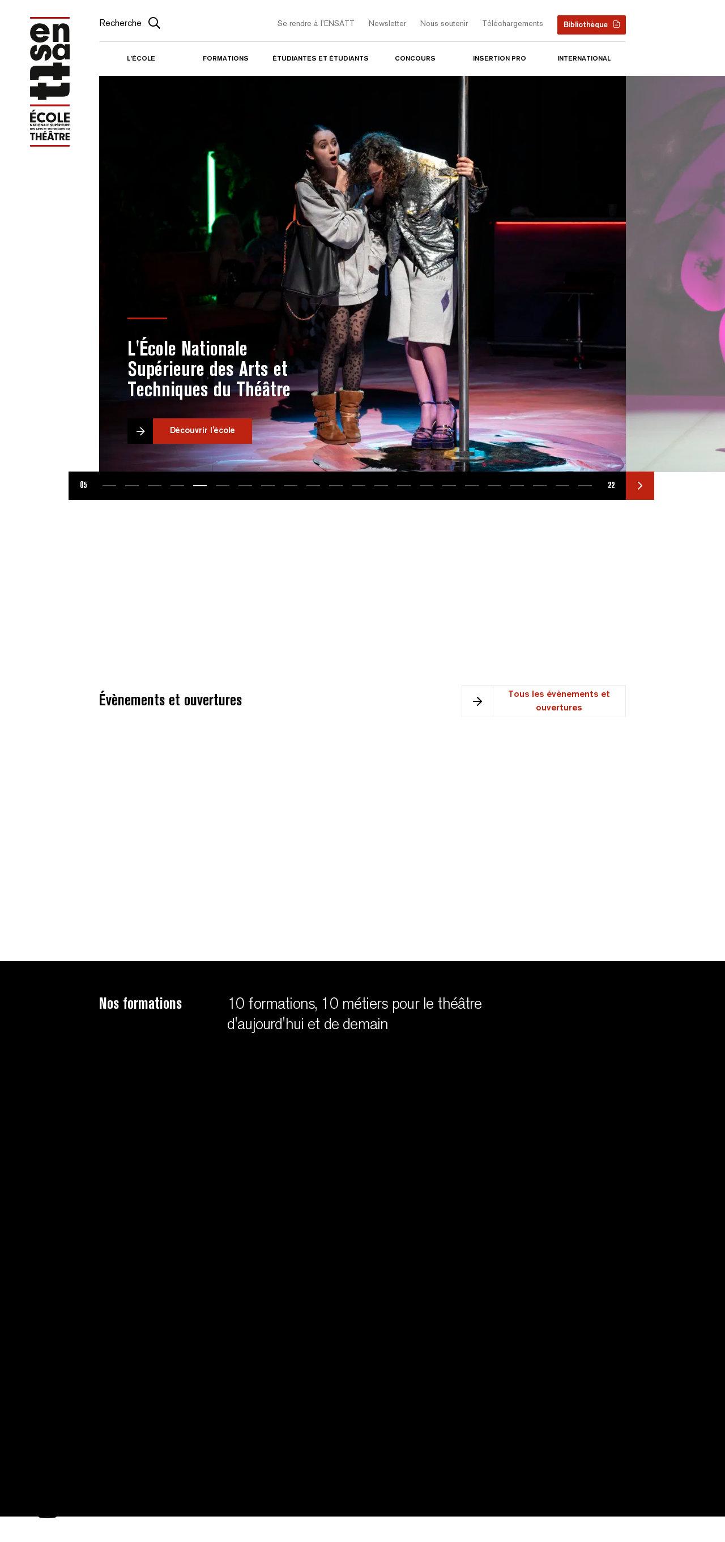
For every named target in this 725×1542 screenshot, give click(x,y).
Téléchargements (512, 24)
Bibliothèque (586, 25)
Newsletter (387, 24)
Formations (226, 59)
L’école (141, 59)
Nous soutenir (444, 24)
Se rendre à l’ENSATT (316, 24)
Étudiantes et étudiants (320, 59)
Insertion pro (499, 59)
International (584, 59)
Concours (415, 59)
